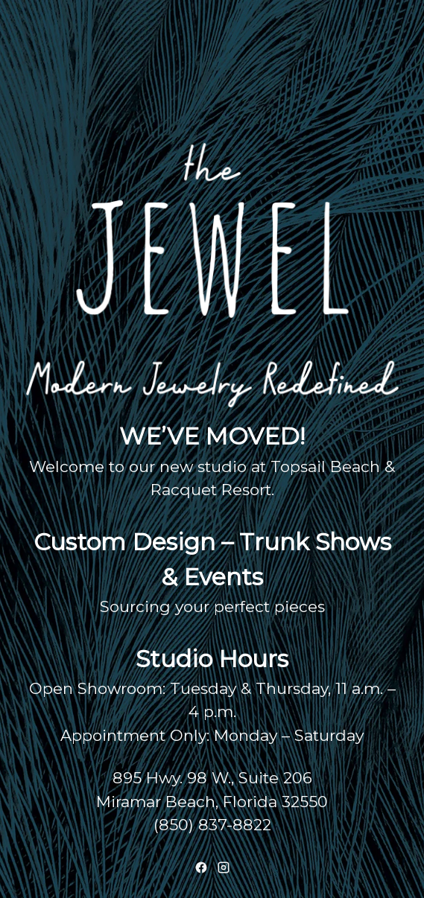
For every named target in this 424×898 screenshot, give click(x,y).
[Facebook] (201, 867)
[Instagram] (223, 867)
